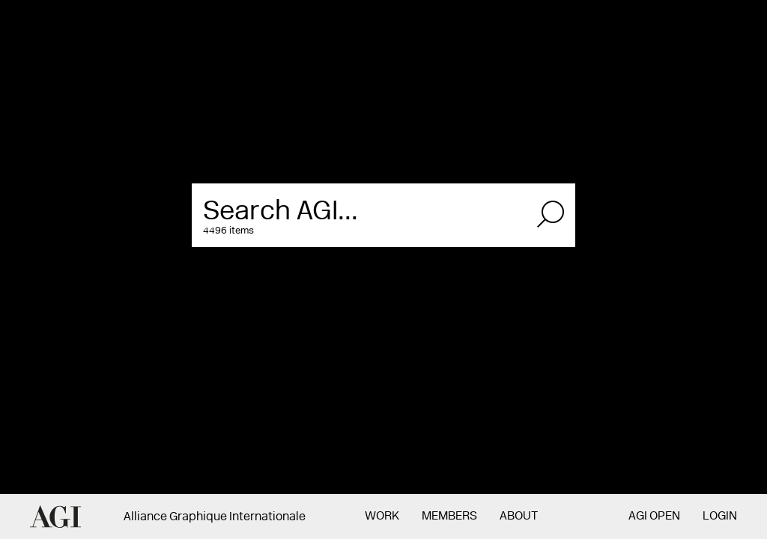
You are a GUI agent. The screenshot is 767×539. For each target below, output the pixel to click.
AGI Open (654, 517)
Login (720, 517)
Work (382, 517)
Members (449, 517)
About (519, 517)
